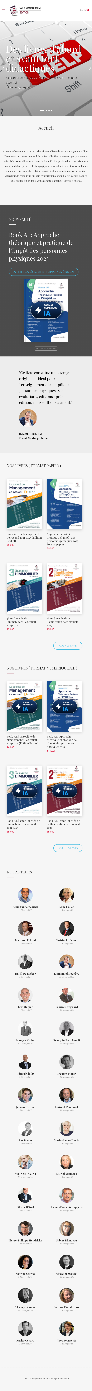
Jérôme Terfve (25, 1107)
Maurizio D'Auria (25, 1173)
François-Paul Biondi (66, 1040)
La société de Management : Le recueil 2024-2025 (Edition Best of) (24, 537)
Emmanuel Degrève (66, 973)
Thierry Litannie (25, 1307)
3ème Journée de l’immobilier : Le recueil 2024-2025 (21, 622)
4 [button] (51, 110)
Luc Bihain (25, 1140)
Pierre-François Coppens (66, 1207)
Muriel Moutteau (66, 1173)
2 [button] (46, 110)
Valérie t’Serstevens (66, 1307)
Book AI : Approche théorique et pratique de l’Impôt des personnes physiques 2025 (41, 246)
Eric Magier (25, 1007)
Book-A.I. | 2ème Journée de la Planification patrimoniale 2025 (64, 824)
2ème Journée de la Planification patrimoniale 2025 (62, 622)
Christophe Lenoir (66, 940)
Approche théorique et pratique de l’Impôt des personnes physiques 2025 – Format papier (63, 539)
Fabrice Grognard (66, 1007)
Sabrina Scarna (25, 1274)
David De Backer (25, 973)
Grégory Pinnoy (67, 1073)
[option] (46, 68)
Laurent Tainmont (66, 1107)
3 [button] (49, 110)
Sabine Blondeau (66, 1240)
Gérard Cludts (25, 1073)
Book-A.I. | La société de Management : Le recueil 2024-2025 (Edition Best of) (23, 740)
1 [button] (42, 110)
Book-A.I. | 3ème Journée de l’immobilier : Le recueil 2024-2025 (23, 824)
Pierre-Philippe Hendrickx (25, 1240)
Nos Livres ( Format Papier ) (34, 465)
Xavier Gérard (25, 1340)
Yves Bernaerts (66, 1340)
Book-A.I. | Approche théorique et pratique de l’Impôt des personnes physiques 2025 (62, 742)
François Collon (25, 1040)
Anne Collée (66, 907)
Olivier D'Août (25, 1207)
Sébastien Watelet (66, 1274)
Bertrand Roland (25, 940)
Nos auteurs (19, 871)
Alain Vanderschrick (25, 907)
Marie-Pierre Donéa (66, 1140)
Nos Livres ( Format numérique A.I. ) (42, 668)
